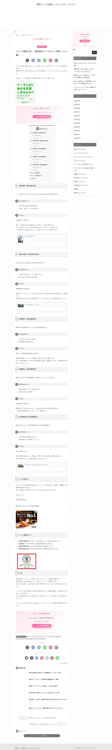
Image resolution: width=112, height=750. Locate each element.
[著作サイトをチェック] (26, 658)
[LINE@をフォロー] (57, 658)
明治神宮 (58, 636)
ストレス (30, 636)
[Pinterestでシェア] (50, 60)
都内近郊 (43, 638)
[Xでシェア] (27, 60)
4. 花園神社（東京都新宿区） (39, 156)
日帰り (53, 636)
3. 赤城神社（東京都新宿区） (39, 148)
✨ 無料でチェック (85, 41)
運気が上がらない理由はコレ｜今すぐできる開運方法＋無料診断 (85, 76)
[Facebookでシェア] (33, 60)
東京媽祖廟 (25, 638)
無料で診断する (41, 46)
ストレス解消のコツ (37, 175)
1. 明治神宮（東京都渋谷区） (39, 132)
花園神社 (31, 638)
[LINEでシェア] (45, 60)
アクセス (35, 138)
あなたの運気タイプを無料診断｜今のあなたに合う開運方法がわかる (85, 82)
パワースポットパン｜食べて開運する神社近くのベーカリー (85, 88)
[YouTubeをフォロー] (42, 658)
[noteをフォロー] (47, 658)
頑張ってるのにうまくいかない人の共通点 (85, 64)
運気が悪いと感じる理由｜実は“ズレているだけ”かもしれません (84, 70)
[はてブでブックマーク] (39, 60)
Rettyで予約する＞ (21, 499)
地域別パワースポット (21, 636)
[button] (56, 60)
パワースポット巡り (45, 636)
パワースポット (36, 636)
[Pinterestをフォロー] (52, 658)
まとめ (33, 178)
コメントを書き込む (41, 735)
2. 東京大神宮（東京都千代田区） (40, 140)
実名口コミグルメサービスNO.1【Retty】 (28, 506)
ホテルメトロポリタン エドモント (32, 304)
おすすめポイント (37, 135)
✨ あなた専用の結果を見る (42, 116)
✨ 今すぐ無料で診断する (41, 625)
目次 (41, 129)
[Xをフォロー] (31, 658)
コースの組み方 (36, 172)
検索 (74, 49)
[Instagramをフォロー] (36, 658)
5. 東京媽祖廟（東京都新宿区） (40, 164)
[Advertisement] (56, 19)
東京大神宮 (19, 638)
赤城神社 (37, 638)
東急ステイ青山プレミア (30, 236)
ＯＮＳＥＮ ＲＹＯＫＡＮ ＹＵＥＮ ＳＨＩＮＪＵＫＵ (36, 464)
